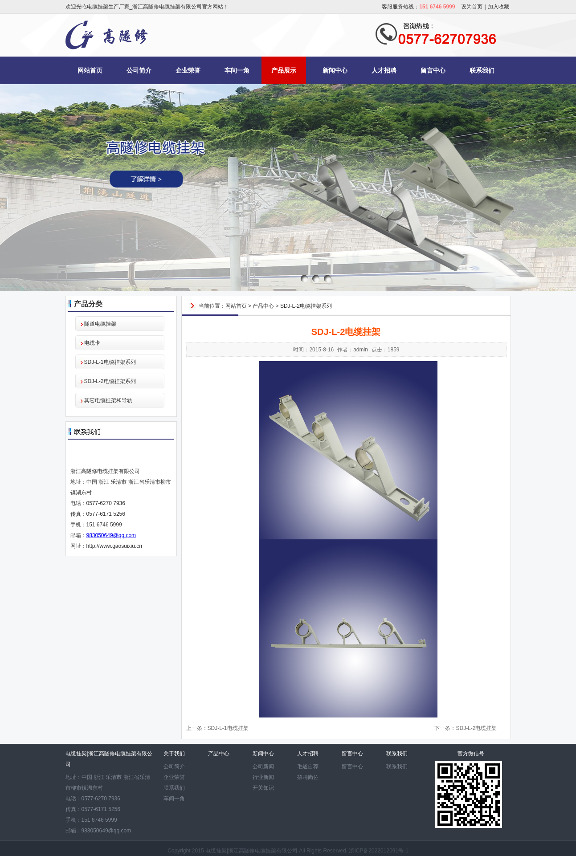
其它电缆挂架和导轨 (108, 400)
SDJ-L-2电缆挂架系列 (110, 381)
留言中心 (433, 70)
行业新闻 (263, 777)
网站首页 (90, 70)
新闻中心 (335, 70)
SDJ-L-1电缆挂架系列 (110, 362)
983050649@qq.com (111, 535)
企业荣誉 (188, 70)
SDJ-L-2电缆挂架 (476, 728)
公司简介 (139, 70)
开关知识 (263, 788)
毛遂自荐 (308, 766)
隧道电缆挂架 (100, 324)
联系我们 (482, 70)
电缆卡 (92, 343)
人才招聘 (384, 70)
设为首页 (471, 7)
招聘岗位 (308, 777)
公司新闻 (263, 766)
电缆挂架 (216, 851)
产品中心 (263, 306)
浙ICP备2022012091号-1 (378, 851)
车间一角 (237, 70)
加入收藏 (498, 7)
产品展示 (283, 70)
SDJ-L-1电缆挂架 (228, 728)
